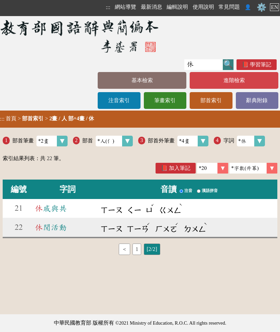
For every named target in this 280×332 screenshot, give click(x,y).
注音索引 (119, 100)
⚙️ (262, 7)
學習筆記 (260, 64)
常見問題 (229, 7)
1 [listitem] (136, 249)
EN (274, 7)
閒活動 (51, 227)
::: (108, 7)
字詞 (244, 141)
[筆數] (212, 168)
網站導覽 (125, 7)
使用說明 (203, 7)
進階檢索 (234, 80)
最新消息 (151, 7)
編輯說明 (177, 7)
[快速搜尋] (203, 64)
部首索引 (211, 100)
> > (47, 119)
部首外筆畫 (178, 141)
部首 (107, 141)
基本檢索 (142, 80)
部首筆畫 (40, 141)
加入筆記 (179, 168)
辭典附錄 (257, 100)
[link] (253, 168)
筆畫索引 (165, 100)
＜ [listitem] (124, 249)
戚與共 (51, 208)
